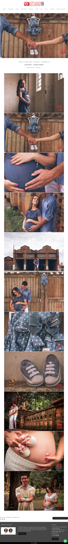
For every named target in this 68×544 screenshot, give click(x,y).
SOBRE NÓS (11, 9)
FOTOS (17, 9)
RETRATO (31, 9)
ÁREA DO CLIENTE (61, 9)
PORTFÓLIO (24, 9)
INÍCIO (4, 9)
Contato (55, 538)
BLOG (46, 9)
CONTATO (52, 9)
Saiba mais (22, 533)
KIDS (37, 9)
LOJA (41, 9)
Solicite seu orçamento (60, 518)
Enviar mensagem (56, 528)
